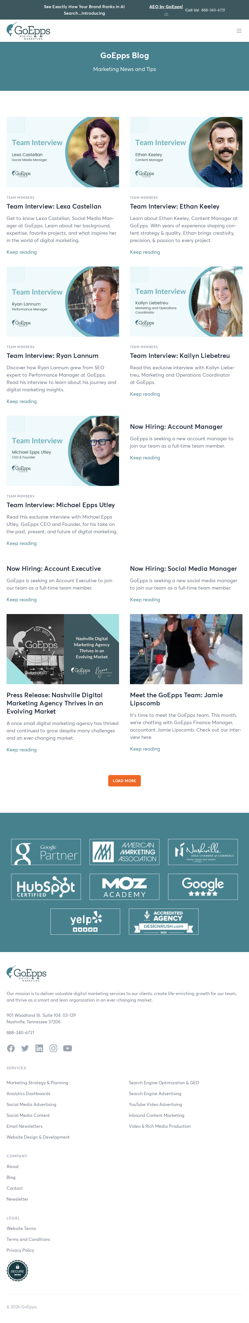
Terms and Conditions (28, 1239)
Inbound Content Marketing (156, 1115)
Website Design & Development (38, 1137)
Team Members (20, 197)
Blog (11, 1177)
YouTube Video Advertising (155, 1104)
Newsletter (17, 1199)
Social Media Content (28, 1115)
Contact (15, 1188)
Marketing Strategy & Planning (37, 1082)
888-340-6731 (213, 10)
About (13, 1166)
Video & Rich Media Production (160, 1126)
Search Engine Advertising (155, 1093)
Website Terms (21, 1228)
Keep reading (22, 252)
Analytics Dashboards (28, 1093)
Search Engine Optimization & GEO (164, 1082)
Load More (124, 780)
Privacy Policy (20, 1250)
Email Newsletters (24, 1126)
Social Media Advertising (31, 1104)
